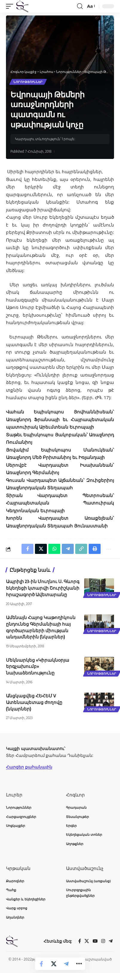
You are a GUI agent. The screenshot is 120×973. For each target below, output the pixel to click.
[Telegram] (110, 941)
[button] (11, 6)
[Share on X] (53, 964)
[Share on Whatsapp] (54, 549)
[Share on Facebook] (41, 964)
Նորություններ (28, 82)
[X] (86, 941)
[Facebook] (79, 941)
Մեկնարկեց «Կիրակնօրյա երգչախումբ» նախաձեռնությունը (37, 666)
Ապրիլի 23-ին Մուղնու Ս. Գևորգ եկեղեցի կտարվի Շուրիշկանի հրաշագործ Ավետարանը (42, 588)
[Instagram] (103, 941)
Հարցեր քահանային (29, 767)
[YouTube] (95, 941)
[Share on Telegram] (66, 964)
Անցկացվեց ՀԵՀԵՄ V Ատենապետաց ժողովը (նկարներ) (34, 702)
